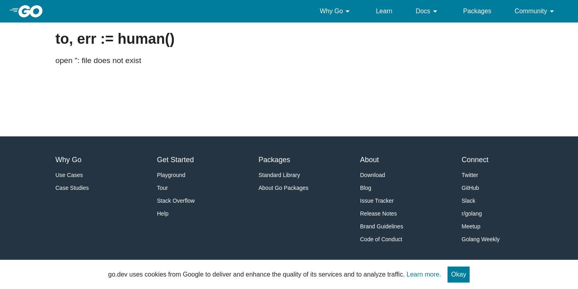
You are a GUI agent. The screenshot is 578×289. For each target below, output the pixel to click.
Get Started (175, 160)
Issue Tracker (377, 200)
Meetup (471, 226)
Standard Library (279, 175)
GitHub (470, 188)
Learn (384, 11)
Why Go (336, 11)
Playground (171, 175)
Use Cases (69, 175)
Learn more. (424, 274)
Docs (427, 11)
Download (372, 175)
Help (163, 213)
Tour (162, 188)
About (369, 160)
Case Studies (72, 188)
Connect (475, 160)
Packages (477, 11)
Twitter (470, 175)
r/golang (472, 213)
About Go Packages (283, 188)
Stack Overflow (176, 200)
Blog (365, 188)
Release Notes (378, 213)
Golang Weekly (481, 239)
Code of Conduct (381, 239)
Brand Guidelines (381, 226)
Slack (468, 200)
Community (536, 11)
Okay (458, 274)
